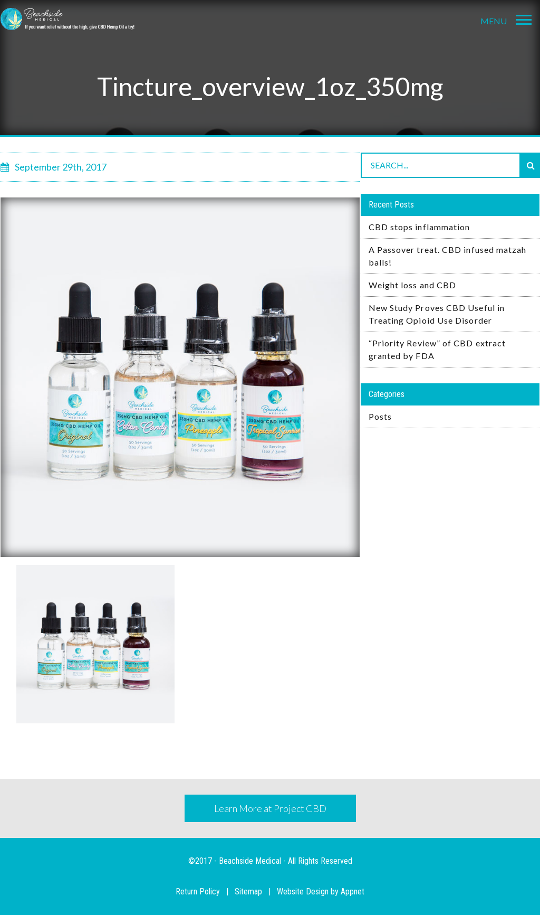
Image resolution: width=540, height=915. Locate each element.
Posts (380, 416)
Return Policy (198, 891)
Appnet (352, 891)
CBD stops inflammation (419, 227)
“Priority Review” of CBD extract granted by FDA (437, 349)
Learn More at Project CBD (270, 808)
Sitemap (248, 891)
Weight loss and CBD (413, 285)
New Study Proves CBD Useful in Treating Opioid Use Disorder (437, 314)
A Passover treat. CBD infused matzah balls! (448, 255)
